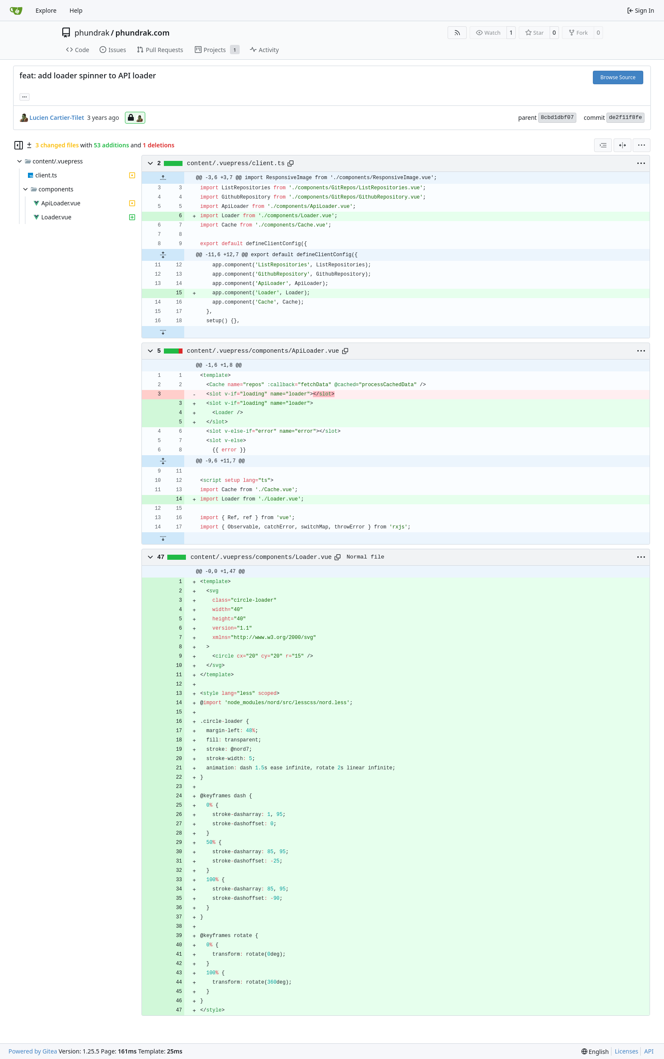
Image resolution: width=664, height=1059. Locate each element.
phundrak (92, 32)
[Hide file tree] (18, 145)
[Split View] (622, 145)
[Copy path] (290, 163)
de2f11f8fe (625, 117)
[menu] (641, 145)
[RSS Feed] (457, 32)
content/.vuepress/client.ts (236, 163)
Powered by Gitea (32, 1051)
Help (76, 10)
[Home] (16, 10)
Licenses (627, 1051)
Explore (46, 10)
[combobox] (603, 145)
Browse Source (618, 77)
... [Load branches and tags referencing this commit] (24, 96)
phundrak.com (142, 32)
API (648, 1051)
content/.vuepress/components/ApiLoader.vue (263, 351)
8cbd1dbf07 (557, 117)
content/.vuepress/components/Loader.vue (261, 557)
